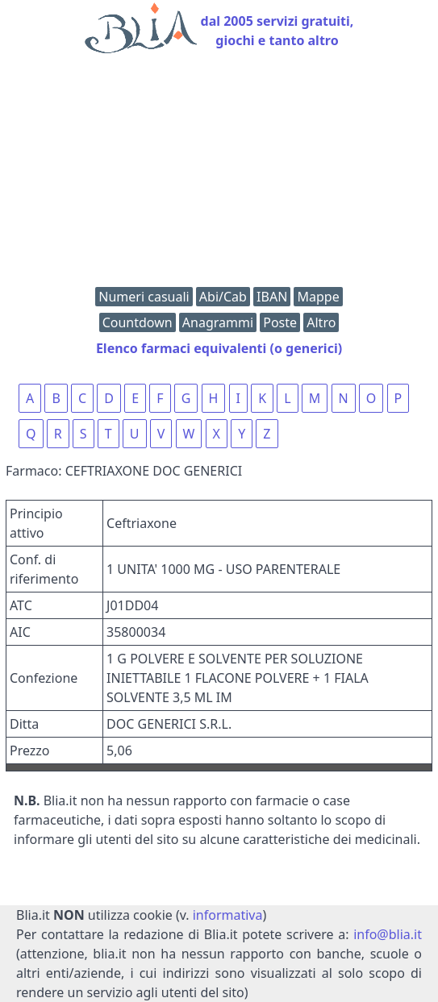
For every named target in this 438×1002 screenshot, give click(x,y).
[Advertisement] (219, 174)
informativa (228, 915)
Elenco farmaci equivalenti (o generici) (219, 348)
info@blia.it (387, 934)
